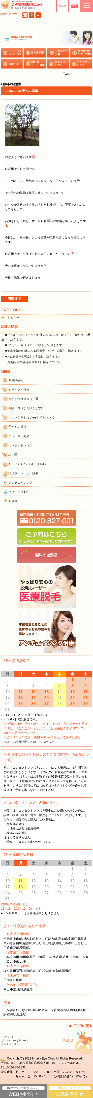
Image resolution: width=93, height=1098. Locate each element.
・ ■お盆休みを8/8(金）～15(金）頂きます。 (31, 356)
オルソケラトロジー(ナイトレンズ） (32, 417)
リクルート (7, 1037)
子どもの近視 (17, 427)
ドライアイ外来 (18, 390)
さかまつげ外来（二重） (24, 399)
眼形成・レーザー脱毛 (23, 473)
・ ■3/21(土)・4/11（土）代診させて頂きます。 (33, 345)
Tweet (67, 74)
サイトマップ (8, 1044)
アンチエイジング (20, 482)
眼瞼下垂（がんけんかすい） (27, 408)
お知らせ (13, 317)
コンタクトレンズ (20, 445)
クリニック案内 (18, 492)
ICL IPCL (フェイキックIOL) (27, 464)
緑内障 (12, 454)
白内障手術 (15, 380)
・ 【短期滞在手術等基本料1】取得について (30, 362)
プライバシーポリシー (13, 1040)
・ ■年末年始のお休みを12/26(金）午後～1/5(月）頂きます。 (42, 351)
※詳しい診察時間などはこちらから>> (29, 742)
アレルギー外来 (18, 436)
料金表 (12, 501)
